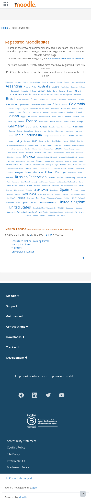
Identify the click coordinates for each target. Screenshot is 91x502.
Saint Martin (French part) (29, 182)
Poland (49, 172)
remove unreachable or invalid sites (66, 58)
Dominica (61, 112)
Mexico (29, 156)
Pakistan (43, 168)
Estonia (60, 116)
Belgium (41, 91)
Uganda (25, 203)
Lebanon (20, 149)
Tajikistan (65, 194)
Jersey (41, 141)
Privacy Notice (16, 461)
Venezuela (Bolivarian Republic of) (22, 212)
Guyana (38, 131)
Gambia (73, 122)
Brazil (10, 98)
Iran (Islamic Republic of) (52, 136)
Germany (16, 126)
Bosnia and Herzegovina (63, 95)
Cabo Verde (62, 99)
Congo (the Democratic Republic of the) (35, 109)
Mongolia (11, 161)
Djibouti (53, 112)
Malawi (21, 152)
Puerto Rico (72, 173)
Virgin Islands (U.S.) (71, 212)
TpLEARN (17, 248)
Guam (69, 127)
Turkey (73, 198)
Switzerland (29, 193)
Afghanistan (9, 82)
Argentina (14, 86)
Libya (40, 149)
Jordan (47, 141)
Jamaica (27, 141)
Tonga (43, 198)
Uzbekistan (70, 208)
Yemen (35, 216)
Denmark (46, 112)
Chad (49, 105)
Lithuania (58, 149)
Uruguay (61, 208)
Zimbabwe (51, 216)
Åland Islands (61, 216)
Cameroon (81, 99)
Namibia (68, 161)
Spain (64, 189)
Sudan (83, 190)
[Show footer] (83, 494)
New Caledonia (25, 165)
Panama (71, 168)
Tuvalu (18, 203)
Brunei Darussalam (23, 99)
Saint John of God (21, 244)
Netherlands (12, 164)
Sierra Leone (46, 185)
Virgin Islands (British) (56, 212)
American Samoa (35, 82)
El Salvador (32, 116)
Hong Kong (69, 131)
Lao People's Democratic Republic (74, 145)
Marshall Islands (59, 152)
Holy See (50, 131)
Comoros (11, 109)
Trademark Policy (18, 467)
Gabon (66, 122)
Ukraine (33, 202)
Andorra (45, 82)
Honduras (59, 131)
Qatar (80, 172)
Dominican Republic (74, 112)
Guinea (19, 131)
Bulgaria (34, 99)
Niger (56, 165)
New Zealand (38, 164)
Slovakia (81, 185)
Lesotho (27, 149)
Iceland (10, 136)
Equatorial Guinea (44, 116)
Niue (69, 165)
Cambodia (72, 99)
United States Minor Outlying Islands (44, 208)
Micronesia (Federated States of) (47, 157)
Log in (34, 487)
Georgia (80, 122)
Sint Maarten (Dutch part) (68, 185)
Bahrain (82, 87)
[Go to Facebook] (21, 395)
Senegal (22, 185)
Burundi (53, 99)
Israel (11, 141)
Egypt (23, 116)
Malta (50, 152)
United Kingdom (72, 202)
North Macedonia (79, 165)
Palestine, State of (60, 169)
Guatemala (78, 127)
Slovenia (9, 190)
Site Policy (13, 454)
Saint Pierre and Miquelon (47, 182)
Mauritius (10, 157)
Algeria (25, 82)
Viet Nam (43, 212)
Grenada (51, 127)
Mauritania (79, 152)
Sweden (17, 194)
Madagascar (12, 152)
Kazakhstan (56, 141)
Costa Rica (65, 108)
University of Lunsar (23, 251)
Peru (28, 172)
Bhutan (69, 91)
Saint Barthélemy (70, 178)
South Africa (41, 189)
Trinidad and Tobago (54, 198)
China (64, 105)
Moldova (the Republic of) (68, 157)
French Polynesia (56, 122)
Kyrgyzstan (58, 145)
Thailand (21, 198)
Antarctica (67, 82)
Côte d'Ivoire (36, 112)
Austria (55, 86)
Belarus (33, 91)
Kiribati (72, 141)
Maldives (38, 152)
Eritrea (54, 116)
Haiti (44, 131)
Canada (11, 104)
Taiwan (57, 194)
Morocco (39, 161)
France (31, 120)
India (19, 135)
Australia (44, 86)
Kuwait (49, 145)
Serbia (29, 185)
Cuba (81, 109)
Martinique (70, 152)
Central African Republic (38, 105)
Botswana (77, 94)
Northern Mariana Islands (16, 168)
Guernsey (12, 131)
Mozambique (49, 161)
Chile (56, 104)
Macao (78, 149)
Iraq (64, 136)
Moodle (23, 497)
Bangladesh (15, 91)
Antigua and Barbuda (78, 82)
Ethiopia (76, 116)
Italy (18, 140)
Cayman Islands (24, 105)
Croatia (74, 109)
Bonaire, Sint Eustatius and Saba (42, 94)
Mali (44, 152)
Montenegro (20, 161)
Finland (21, 122)
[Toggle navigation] (5, 4)
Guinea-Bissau (28, 131)
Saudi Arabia (12, 185)
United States (20, 207)
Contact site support (18, 478)
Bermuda (62, 91)
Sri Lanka (74, 190)
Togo (37, 198)
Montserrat (30, 161)
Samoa (81, 182)
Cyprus (18, 112)
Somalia (29, 190)
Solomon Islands (19, 190)
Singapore (55, 185)
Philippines (38, 172)
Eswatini (68, 116)
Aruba (34, 87)
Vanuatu (79, 208)
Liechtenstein (48, 149)
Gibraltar (35, 127)
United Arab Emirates (47, 203)
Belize (49, 91)
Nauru (75, 161)
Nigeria (63, 164)
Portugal (60, 172)
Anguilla (59, 82)
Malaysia (29, 152)
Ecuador (13, 116)
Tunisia (66, 198)
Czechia (26, 112)
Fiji (15, 122)
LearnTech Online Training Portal (30, 241)
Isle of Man (79, 136)
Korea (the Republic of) (36, 145)
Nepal (81, 161)
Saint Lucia (16, 182)
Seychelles (37, 185)
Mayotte (18, 157)
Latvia (13, 149)
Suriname (10, 194)
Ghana (28, 127)
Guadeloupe (60, 127)
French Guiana (43, 122)
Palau (50, 168)
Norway (28, 168)
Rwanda (52, 178)
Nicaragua (49, 165)
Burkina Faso (44, 99)
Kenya (65, 141)
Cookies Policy (16, 447)
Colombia (77, 104)
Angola (52, 82)
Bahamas (74, 87)
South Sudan (54, 190)
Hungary (78, 131)
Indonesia (34, 135)
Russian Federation (31, 176)
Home (4, 27)
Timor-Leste (30, 198)
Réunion (60, 178)
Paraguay (19, 172)
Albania (18, 82)
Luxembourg (69, 149)
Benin (55, 91)
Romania (9, 177)
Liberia (34, 149)
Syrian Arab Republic (45, 194)
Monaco (81, 157)
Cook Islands (55, 109)
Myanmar (59, 161)
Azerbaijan (65, 87)
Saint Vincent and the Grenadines (67, 182)
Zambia (42, 216)
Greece (43, 126)
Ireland (71, 136)
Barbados (24, 91)
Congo (18, 109)
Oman (35, 169)
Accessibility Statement (21, 441)
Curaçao (11, 112)
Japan (34, 140)
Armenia (27, 87)
